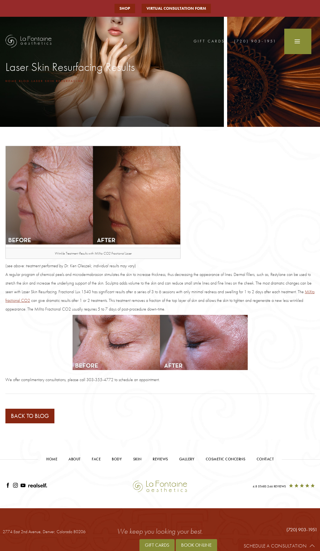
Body (117, 459)
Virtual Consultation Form (176, 8)
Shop (124, 8)
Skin (137, 459)
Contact (265, 459)
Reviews (160, 459)
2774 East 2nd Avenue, (44, 531)
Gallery (187, 459)
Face (96, 459)
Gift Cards (209, 41)
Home (11, 81)
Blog (24, 81)
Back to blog (30, 416)
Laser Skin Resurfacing (57, 81)
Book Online (196, 545)
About (74, 459)
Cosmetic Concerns (226, 459)
